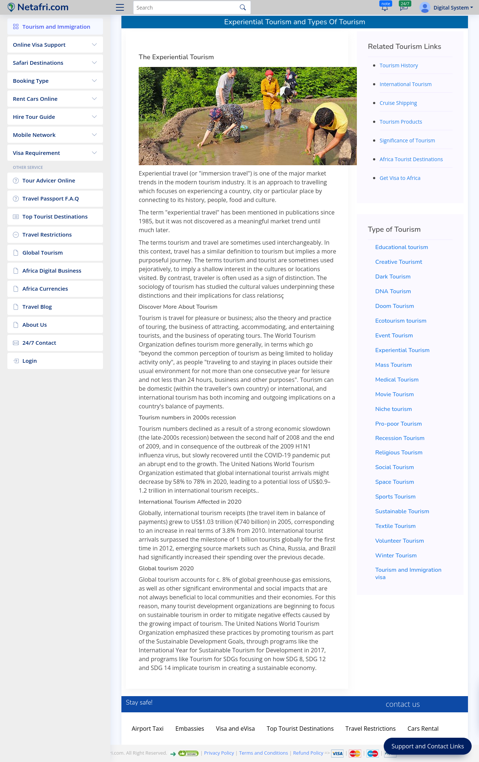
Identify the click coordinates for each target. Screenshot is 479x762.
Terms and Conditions (263, 752)
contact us (403, 704)
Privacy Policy (219, 752)
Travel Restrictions (370, 728)
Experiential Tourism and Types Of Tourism (294, 22)
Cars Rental (423, 728)
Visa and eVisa (235, 728)
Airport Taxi (148, 728)
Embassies (189, 728)
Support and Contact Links (427, 746)
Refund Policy (308, 752)
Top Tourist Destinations (300, 728)
